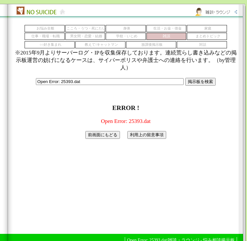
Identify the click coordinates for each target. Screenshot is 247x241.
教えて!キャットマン (101, 44)
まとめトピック (208, 36)
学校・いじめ (126, 36)
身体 (126, 28)
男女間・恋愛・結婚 (86, 36)
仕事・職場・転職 (45, 36)
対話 (202, 44)
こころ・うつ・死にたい (86, 28)
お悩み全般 (45, 28)
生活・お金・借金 (167, 28)
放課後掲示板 (152, 44)
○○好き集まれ (51, 44)
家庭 (207, 28)
